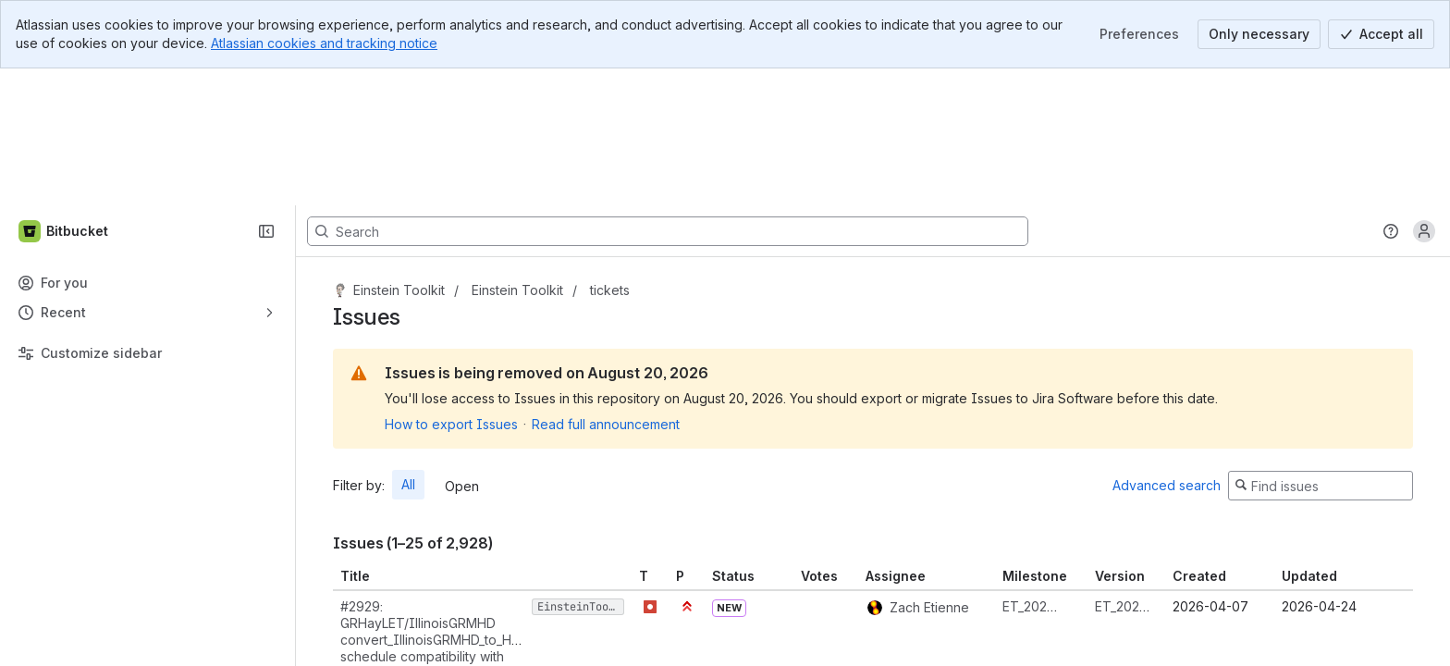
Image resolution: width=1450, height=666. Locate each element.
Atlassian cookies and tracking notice (324, 43)
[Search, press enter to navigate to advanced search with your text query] (667, 94)
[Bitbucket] (64, 94)
